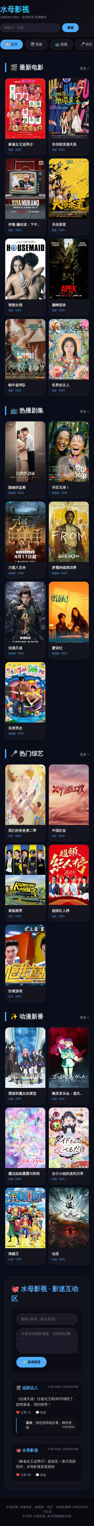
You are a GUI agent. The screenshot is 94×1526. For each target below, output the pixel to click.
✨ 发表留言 (31, 1362)
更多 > (84, 68)
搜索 (70, 28)
